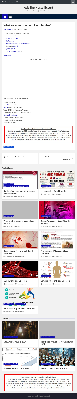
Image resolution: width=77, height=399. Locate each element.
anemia (15, 46)
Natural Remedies (20, 303)
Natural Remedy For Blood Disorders (19, 308)
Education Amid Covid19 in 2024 (54, 369)
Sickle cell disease (12, 38)
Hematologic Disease (11, 115)
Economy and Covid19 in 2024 (16, 369)
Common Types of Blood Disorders (55, 281)
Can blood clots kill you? (15, 157)
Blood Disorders (9, 146)
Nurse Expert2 (19, 197)
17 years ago (9, 311)
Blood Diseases (9, 105)
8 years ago (8, 226)
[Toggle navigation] (10, 16)
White (6, 107)
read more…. (8, 55)
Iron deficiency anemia (13, 51)
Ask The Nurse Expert (38, 7)
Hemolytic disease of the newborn (17, 43)
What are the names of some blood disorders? (57, 158)
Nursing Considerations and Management (16, 186)
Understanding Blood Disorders (54, 191)
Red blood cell (8, 29)
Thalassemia (10, 41)
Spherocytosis (10, 49)
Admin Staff (19, 226)
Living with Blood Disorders (15, 281)
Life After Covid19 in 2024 (15, 342)
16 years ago (46, 226)
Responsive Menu (73, 2)
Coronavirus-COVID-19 (10, 337)
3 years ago (45, 194)
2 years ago (8, 197)
